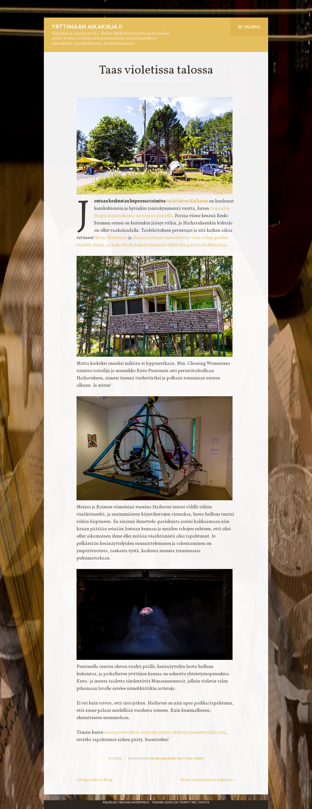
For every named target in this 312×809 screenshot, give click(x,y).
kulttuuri (185, 758)
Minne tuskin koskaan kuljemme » (207, 779)
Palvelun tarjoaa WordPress (126, 802)
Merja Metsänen (111, 237)
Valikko (249, 27)
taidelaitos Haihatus (187, 201)
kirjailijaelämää (163, 758)
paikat (199, 758)
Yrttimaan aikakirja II (87, 26)
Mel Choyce (200, 802)
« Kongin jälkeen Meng (95, 779)
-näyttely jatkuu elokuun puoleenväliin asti (164, 732)
